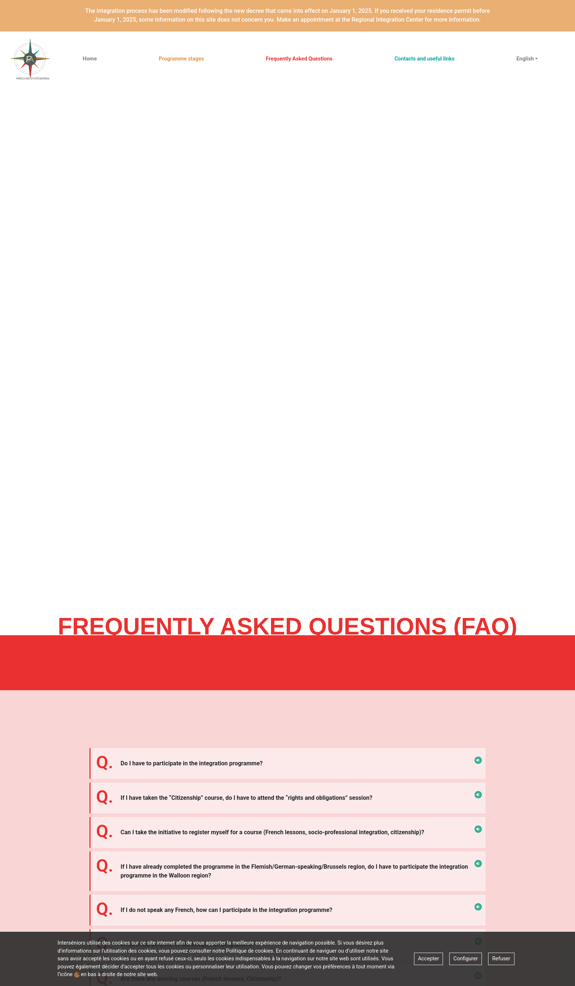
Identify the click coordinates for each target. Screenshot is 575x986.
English (525, 59)
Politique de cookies (249, 951)
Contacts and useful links (425, 59)
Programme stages (181, 59)
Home (90, 59)
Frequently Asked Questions (299, 59)
